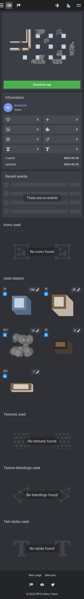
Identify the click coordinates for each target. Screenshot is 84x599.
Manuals (50, 575)
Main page (35, 575)
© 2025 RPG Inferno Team (42, 594)
